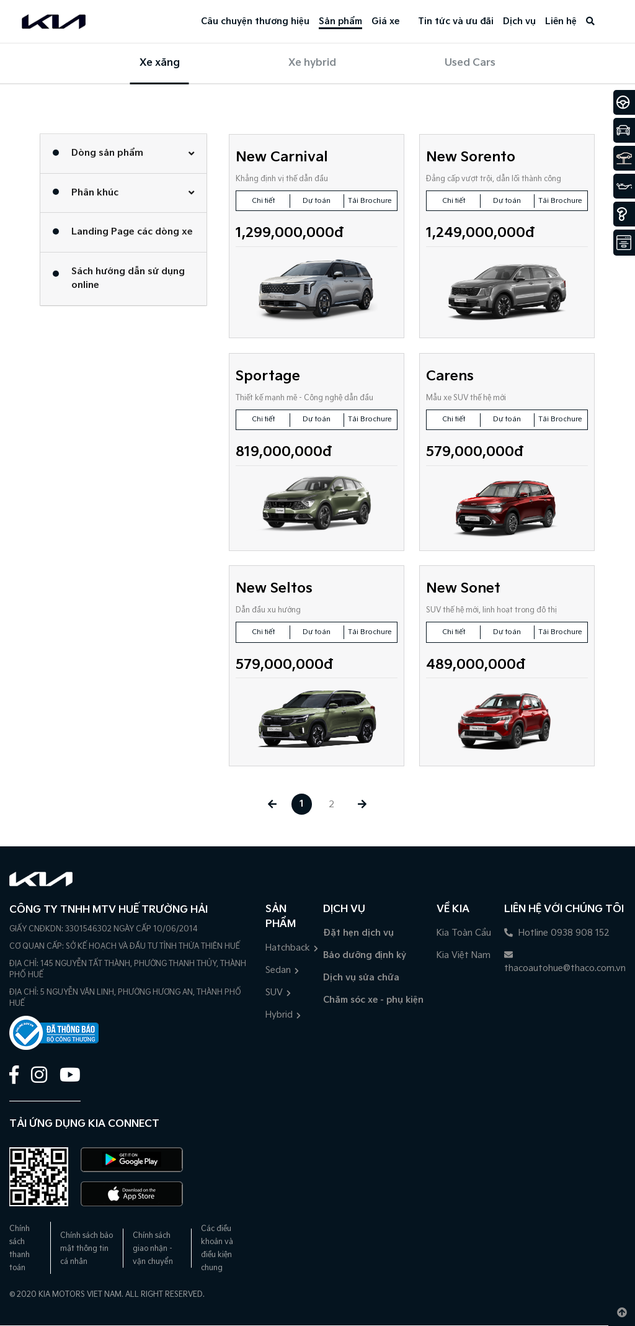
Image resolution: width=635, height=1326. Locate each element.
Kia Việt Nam (464, 955)
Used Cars (470, 63)
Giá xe (385, 21)
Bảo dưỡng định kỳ (364, 955)
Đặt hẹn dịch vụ (358, 933)
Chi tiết (263, 201)
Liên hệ (561, 21)
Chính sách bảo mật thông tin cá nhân (86, 1248)
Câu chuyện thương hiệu (255, 21)
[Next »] (363, 804)
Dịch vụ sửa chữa (361, 977)
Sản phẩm (340, 21)
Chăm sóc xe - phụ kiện (373, 1000)
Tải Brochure (370, 201)
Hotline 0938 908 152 (557, 933)
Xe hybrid (312, 63)
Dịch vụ (519, 21)
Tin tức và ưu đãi (456, 21)
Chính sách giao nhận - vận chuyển (153, 1248)
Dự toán (317, 201)
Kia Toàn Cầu (464, 933)
